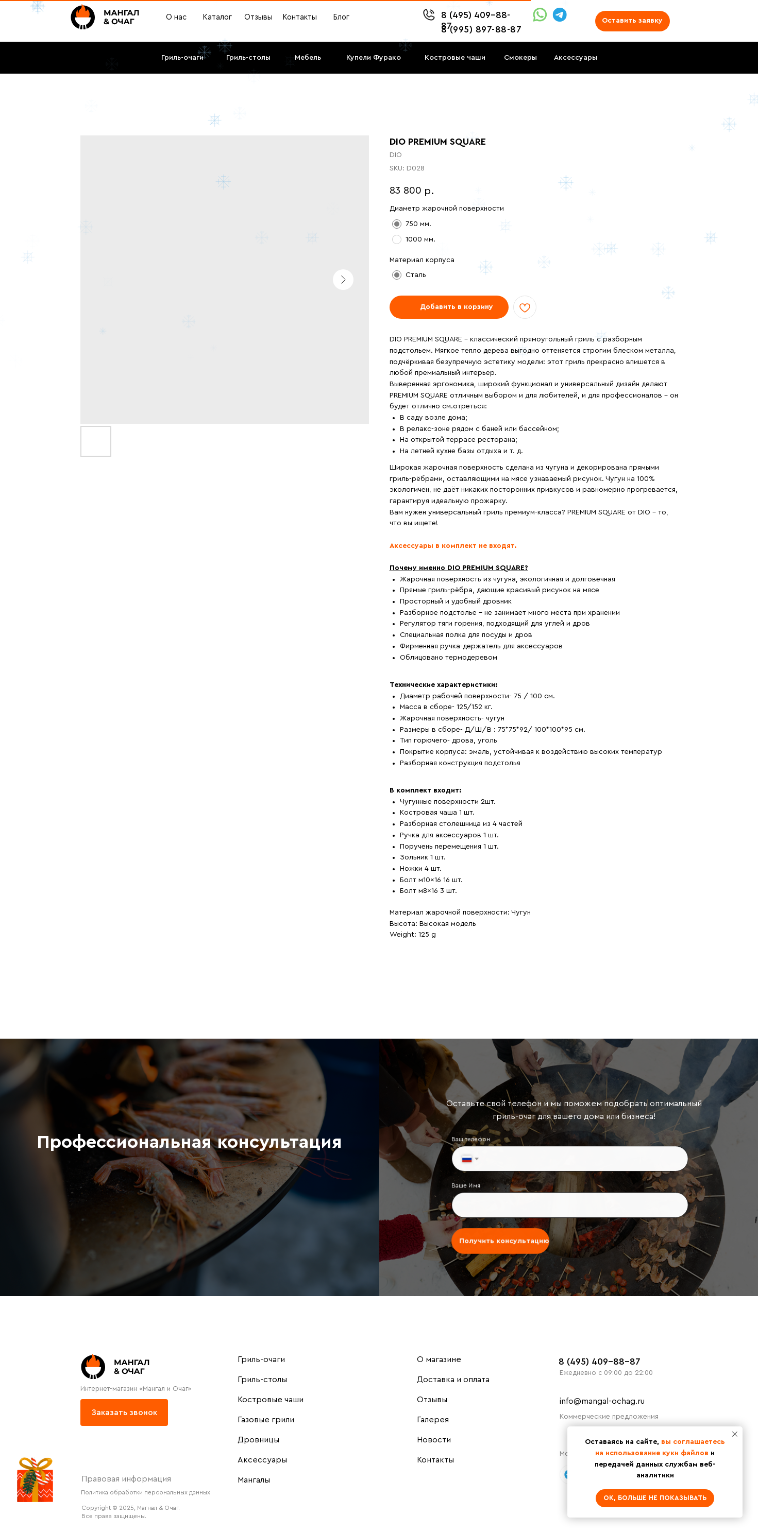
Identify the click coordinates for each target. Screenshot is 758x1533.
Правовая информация (126, 1479)
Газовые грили (266, 1420)
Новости (434, 1440)
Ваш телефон (474, 1142)
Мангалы (254, 1480)
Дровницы (258, 1440)
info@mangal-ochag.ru (602, 1401)
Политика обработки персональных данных (145, 1492)
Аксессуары (262, 1460)
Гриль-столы (262, 1379)
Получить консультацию (506, 1239)
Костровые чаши (271, 1400)
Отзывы (432, 1400)
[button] (632, 21)
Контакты (435, 1460)
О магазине (439, 1359)
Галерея (433, 1420)
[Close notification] (735, 1434)
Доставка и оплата (453, 1379)
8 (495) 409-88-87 (600, 1361)
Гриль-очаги (261, 1359)
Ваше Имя (470, 1186)
